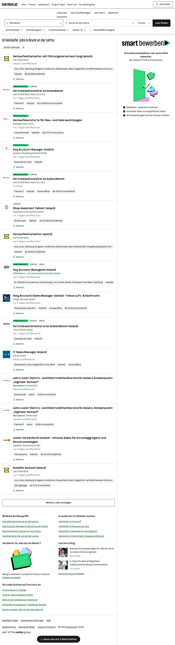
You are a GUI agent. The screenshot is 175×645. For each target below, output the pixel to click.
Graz (21, 68)
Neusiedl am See (23, 162)
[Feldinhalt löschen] (60, 23)
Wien (71, 68)
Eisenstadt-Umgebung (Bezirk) (90, 246)
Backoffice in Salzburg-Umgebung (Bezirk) (24, 604)
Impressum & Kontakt (32, 620)
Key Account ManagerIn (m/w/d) (34, 269)
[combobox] (34, 23)
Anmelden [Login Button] (163, 4)
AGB (48, 620)
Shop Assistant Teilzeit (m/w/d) (34, 208)
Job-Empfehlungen (80, 12)
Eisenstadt (62, 68)
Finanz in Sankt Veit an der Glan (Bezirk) (22, 609)
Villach (68, 282)
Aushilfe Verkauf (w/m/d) (29, 467)
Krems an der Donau (113, 68)
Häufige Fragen (10, 620)
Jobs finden (161, 23)
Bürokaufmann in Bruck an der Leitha (21, 531)
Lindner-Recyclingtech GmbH (17, 595)
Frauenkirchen (21, 132)
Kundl (61, 282)
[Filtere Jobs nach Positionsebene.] (60, 30)
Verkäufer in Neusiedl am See (74, 526)
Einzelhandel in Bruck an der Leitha (20, 521)
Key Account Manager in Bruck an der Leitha (25, 526)
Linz (16, 68)
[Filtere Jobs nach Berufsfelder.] (16, 30)
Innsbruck (50, 68)
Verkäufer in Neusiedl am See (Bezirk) (78, 531)
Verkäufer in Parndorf (70, 521)
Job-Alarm (99, 12)
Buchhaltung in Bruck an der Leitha (20, 536)
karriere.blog (67, 543)
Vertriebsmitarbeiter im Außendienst (39, 179)
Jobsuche (62, 12)
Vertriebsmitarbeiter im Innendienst (38, 90)
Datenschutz (9, 627)
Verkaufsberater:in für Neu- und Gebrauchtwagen (47, 120)
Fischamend (20, 308)
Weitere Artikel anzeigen (71, 573)
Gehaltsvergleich (11, 577)
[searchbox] (34, 23)
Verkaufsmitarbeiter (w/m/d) (32, 234)
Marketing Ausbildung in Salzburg (19, 599)
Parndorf (19, 103)
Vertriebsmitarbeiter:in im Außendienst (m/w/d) (45, 326)
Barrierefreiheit (27, 627)
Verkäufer (11, 40)
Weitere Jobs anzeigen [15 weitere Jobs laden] (58, 502)
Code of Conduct (47, 627)
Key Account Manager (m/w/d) (33, 149)
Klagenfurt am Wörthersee (88, 68)
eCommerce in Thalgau (14, 590)
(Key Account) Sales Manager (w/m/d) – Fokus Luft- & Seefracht (56, 295)
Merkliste (113, 12)
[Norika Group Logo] (16, 633)
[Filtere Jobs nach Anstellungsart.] (37, 30)
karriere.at (34, 584)
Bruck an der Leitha (41, 40)
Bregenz (39, 68)
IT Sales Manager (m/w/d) (30, 352)
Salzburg (29, 68)
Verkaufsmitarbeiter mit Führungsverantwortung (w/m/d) (52, 56)
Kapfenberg (45, 282)
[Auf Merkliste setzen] (18, 79)
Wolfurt (32, 308)
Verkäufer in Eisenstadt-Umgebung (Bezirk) (81, 536)
